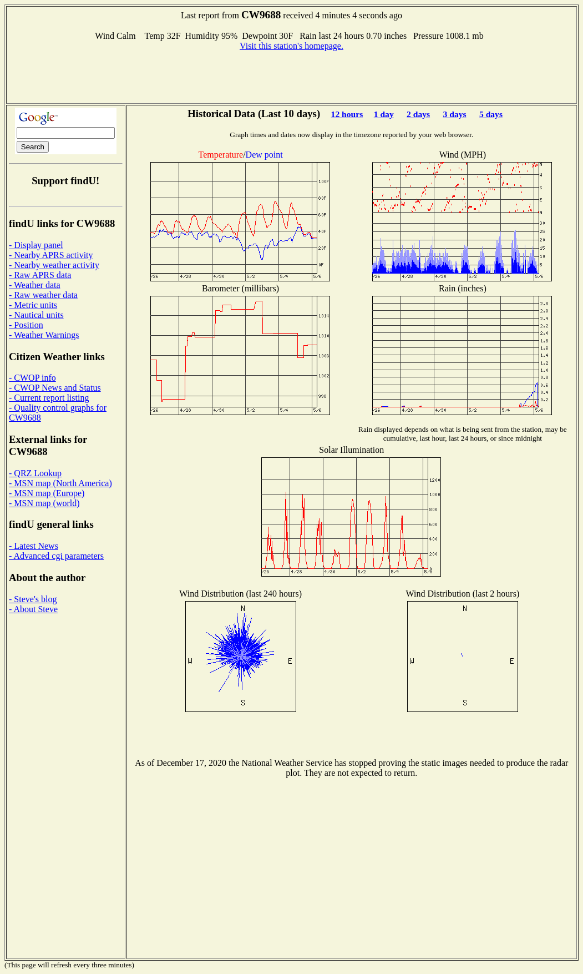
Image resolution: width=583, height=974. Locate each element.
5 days (491, 114)
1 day (384, 114)
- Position (26, 325)
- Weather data (34, 285)
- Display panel (36, 245)
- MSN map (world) (44, 503)
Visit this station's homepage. (291, 46)
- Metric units (33, 305)
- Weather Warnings (44, 335)
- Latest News (33, 546)
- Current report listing (49, 397)
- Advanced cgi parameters (56, 556)
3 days (455, 114)
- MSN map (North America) (60, 483)
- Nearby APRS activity (51, 255)
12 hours (347, 114)
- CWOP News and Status (55, 387)
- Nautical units (36, 315)
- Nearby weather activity (54, 265)
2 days (418, 114)
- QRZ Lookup (35, 473)
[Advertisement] (292, 76)
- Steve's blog (33, 599)
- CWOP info (32, 377)
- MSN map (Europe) (46, 493)
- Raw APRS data (40, 275)
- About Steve (33, 609)
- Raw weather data (43, 295)
